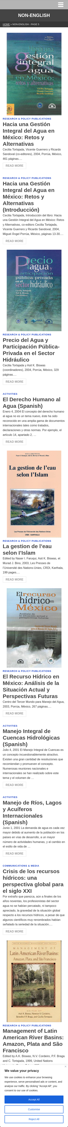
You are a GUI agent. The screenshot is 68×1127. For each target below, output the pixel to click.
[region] (34, 1096)
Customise (34, 1109)
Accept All (34, 1099)
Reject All (34, 1119)
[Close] (65, 1066)
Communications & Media (21, 865)
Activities (10, 394)
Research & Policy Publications (27, 118)
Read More (14, 165)
